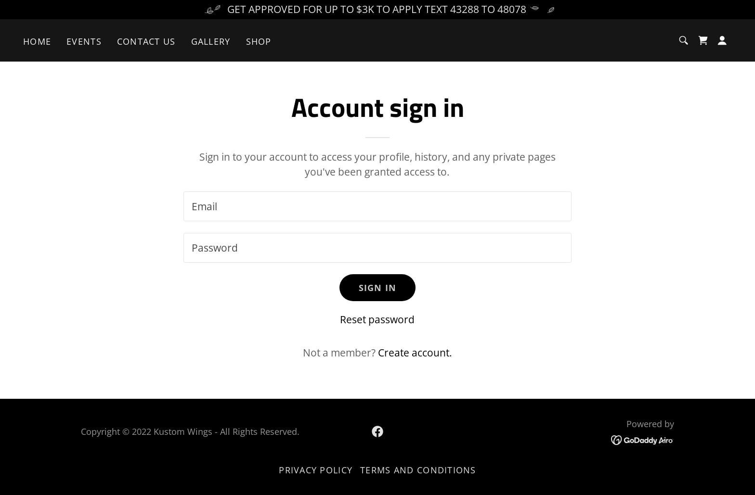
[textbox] (377, 206)
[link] (703, 40)
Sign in (378, 287)
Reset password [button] (377, 319)
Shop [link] (259, 41)
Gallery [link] (211, 41)
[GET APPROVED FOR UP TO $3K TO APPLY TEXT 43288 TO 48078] (377, 9)
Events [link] (84, 41)
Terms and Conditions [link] (418, 470)
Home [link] (37, 41)
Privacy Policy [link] (315, 470)
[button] (722, 40)
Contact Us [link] (146, 41)
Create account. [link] (415, 352)
